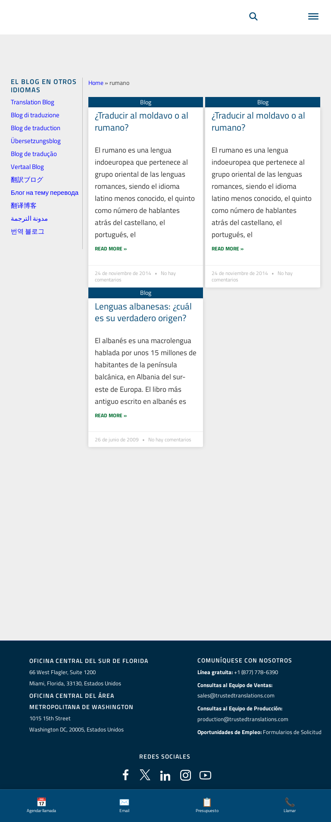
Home (95, 82)
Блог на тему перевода (44, 192)
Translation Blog (32, 102)
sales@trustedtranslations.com (236, 695)
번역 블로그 (27, 231)
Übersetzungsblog (36, 141)
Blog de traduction (35, 128)
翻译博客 (24, 205)
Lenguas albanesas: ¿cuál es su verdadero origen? (143, 299)
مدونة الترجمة (29, 218)
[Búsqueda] (253, 28)
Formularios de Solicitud (292, 731)
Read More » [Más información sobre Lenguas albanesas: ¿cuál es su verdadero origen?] (111, 402)
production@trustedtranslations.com (242, 719)
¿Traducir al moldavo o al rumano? (141, 121)
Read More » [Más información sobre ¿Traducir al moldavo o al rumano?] (111, 236)
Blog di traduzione (35, 115)
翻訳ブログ (27, 179)
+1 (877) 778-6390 (256, 672)
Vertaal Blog (27, 167)
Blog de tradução (34, 154)
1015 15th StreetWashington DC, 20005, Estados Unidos (76, 723)
